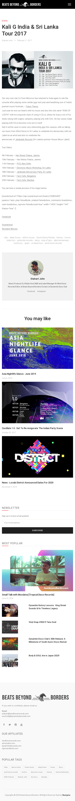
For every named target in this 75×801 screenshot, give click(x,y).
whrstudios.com (8, 743)
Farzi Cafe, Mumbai (25, 180)
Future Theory (32, 106)
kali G (37, 240)
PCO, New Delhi (24, 163)
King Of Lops (46, 240)
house (67, 237)
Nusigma (66, 795)
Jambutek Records (23, 139)
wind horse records (53, 243)
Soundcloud (7, 225)
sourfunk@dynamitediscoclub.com (16, 716)
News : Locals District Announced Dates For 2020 (27, 482)
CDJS (6, 237)
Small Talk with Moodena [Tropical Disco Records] (28, 594)
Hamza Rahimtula (62, 772)
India (6, 767)
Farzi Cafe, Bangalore (26, 176)
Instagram (41, 291)
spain (26, 243)
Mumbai (44, 777)
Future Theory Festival (45, 237)
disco (61, 767)
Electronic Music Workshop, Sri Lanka (33, 168)
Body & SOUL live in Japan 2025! (44, 655)
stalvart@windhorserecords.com (15, 714)
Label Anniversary (61, 240)
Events (5, 21)
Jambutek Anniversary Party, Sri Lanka (34, 172)
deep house (15, 237)
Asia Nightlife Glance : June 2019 (19, 373)
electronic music (37, 772)
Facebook (6, 217)
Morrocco (18, 243)
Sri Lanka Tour (37, 243)
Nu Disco (34, 777)
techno (24, 772)
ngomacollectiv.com (10, 748)
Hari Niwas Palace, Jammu (28, 155)
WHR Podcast (9, 777)
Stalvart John (7, 40)
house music (29, 767)
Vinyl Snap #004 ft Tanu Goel (42, 622)
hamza (59, 237)
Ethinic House (28, 237)
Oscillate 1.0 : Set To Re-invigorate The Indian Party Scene (32, 428)
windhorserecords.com (11, 741)
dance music (16, 767)
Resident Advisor (10, 229)
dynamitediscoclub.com (11, 746)
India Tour (11, 240)
